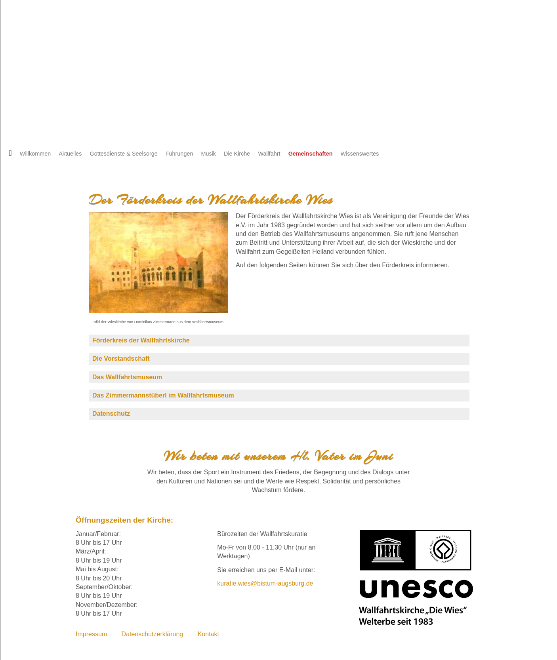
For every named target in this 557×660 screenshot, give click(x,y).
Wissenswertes (360, 153)
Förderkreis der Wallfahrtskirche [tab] (141, 340)
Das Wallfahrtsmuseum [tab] (127, 377)
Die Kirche (237, 153)
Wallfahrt (269, 153)
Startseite (8, 153)
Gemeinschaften (310, 153)
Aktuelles (70, 153)
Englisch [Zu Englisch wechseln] (37, 38)
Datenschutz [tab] (111, 413)
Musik (208, 153)
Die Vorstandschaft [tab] (121, 358)
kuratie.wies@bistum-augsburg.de (265, 583)
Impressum (91, 634)
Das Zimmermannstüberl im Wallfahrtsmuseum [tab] (163, 395)
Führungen (179, 153)
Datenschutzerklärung (152, 634)
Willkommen (35, 153)
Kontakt (208, 634)
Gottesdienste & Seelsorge (124, 153)
